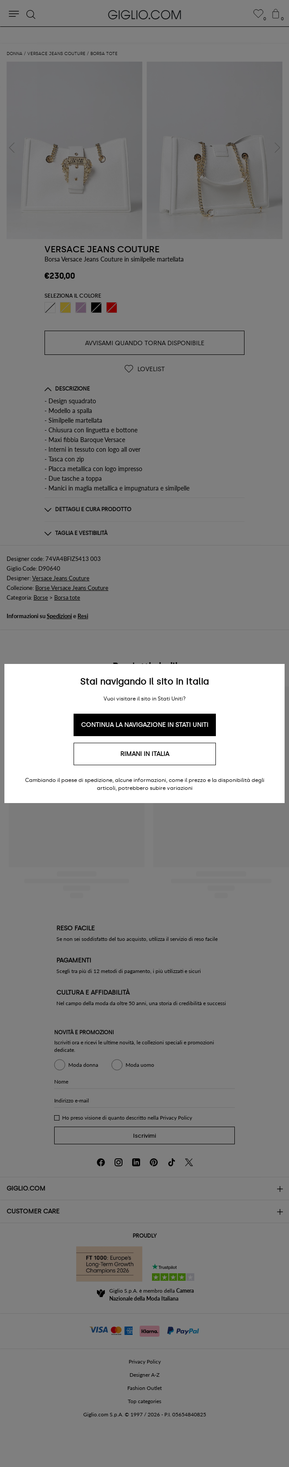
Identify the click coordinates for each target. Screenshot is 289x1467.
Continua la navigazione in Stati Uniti (144, 725)
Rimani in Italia (144, 754)
